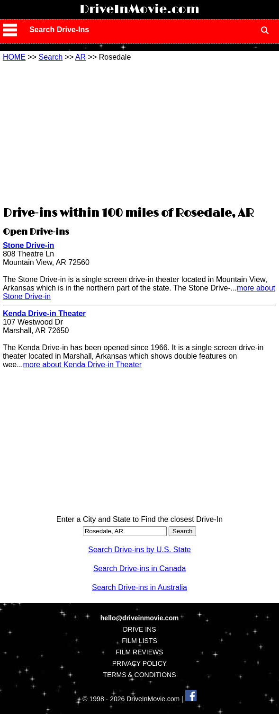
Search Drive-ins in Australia (139, 587)
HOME (14, 57)
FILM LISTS (139, 640)
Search (50, 57)
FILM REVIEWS (139, 652)
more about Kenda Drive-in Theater (82, 365)
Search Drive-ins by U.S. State (139, 550)
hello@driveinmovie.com (139, 618)
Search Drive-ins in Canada (139, 568)
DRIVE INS (139, 629)
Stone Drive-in (28, 245)
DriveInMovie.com (139, 9)
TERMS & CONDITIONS (139, 675)
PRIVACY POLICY (139, 663)
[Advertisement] (139, 132)
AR (80, 57)
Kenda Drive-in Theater (44, 313)
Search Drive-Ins (59, 30)
